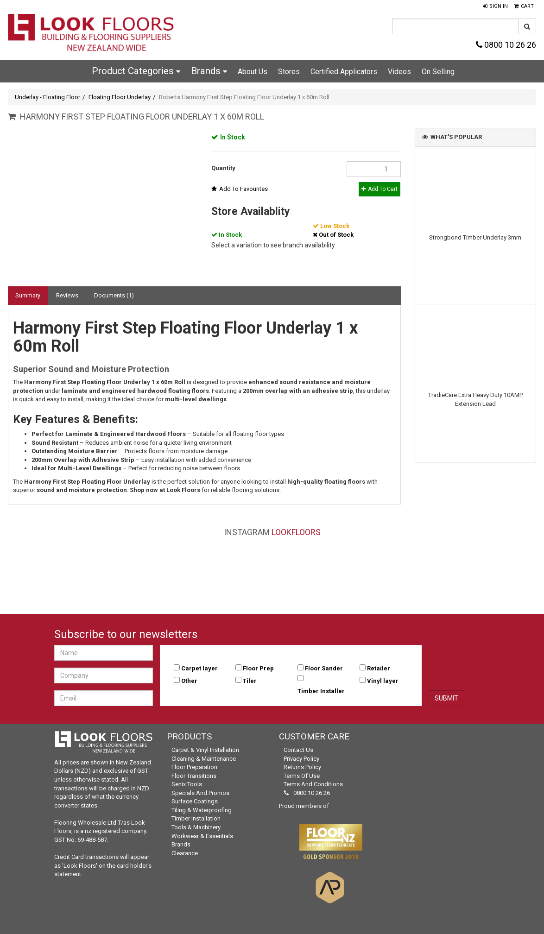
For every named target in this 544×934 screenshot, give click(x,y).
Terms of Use (302, 775)
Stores (289, 71)
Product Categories (136, 70)
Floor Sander (324, 668)
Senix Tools (186, 784)
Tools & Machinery (196, 827)
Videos (399, 71)
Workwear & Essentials (202, 836)
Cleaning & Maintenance (203, 758)
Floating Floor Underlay (120, 97)
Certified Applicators (343, 71)
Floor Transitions (193, 775)
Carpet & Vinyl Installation (205, 749)
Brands (209, 70)
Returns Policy (302, 767)
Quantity (223, 167)
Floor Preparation (194, 767)
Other (189, 680)
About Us (252, 71)
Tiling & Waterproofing (201, 810)
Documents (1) (114, 295)
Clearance (184, 853)
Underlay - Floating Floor (47, 97)
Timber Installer (321, 691)
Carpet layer (199, 668)
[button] (495, 6)
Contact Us (298, 749)
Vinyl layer (383, 680)
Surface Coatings (194, 801)
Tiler (250, 680)
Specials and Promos (200, 792)
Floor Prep (258, 668)
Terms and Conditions (313, 784)
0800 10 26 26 (506, 45)
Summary (27, 295)
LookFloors (296, 532)
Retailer (378, 668)
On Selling (438, 71)
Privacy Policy (301, 758)
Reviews (67, 295)
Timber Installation (196, 818)
